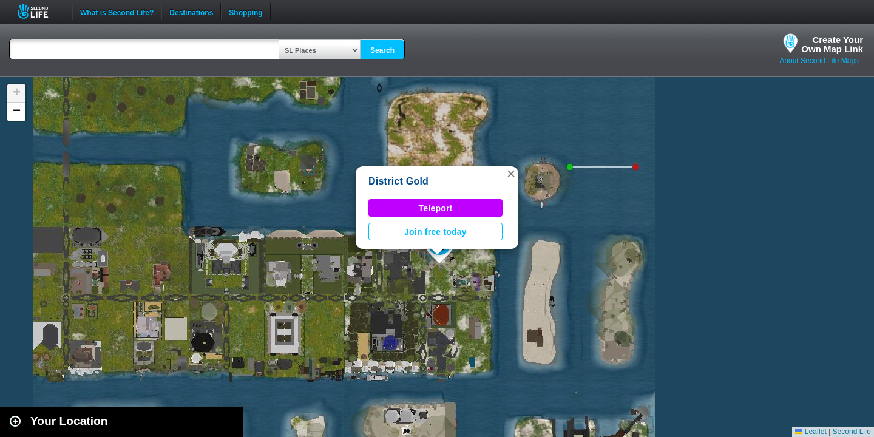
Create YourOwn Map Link (832, 44)
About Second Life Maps (819, 60)
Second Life (40, 11)
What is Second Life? (117, 11)
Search (382, 50)
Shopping (245, 11)
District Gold (398, 181)
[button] (511, 173)
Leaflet (810, 431)
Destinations (191, 11)
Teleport (436, 208)
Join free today (435, 232)
